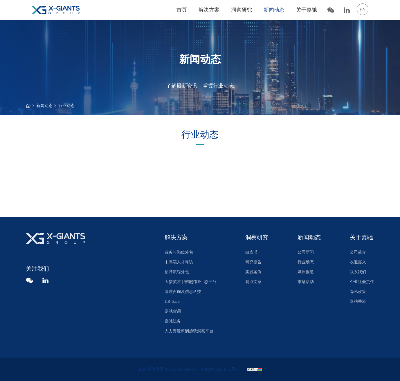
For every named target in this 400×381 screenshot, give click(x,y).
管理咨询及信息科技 (183, 291)
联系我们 (358, 272)
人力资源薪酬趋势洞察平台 (189, 331)
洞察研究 (241, 10)
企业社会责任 (362, 282)
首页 (181, 10)
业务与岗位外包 (179, 252)
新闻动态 (274, 10)
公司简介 (358, 252)
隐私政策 (358, 291)
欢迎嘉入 (358, 262)
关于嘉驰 (306, 10)
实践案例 (253, 272)
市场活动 (306, 282)
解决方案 (209, 10)
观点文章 (253, 282)
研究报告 (253, 262)
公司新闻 (306, 252)
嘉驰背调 (173, 311)
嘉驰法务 (173, 321)
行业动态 (66, 105)
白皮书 (251, 252)
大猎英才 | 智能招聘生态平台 (190, 282)
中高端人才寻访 (179, 262)
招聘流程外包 (177, 272)
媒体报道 (306, 272)
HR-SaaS (172, 301)
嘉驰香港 (358, 301)
